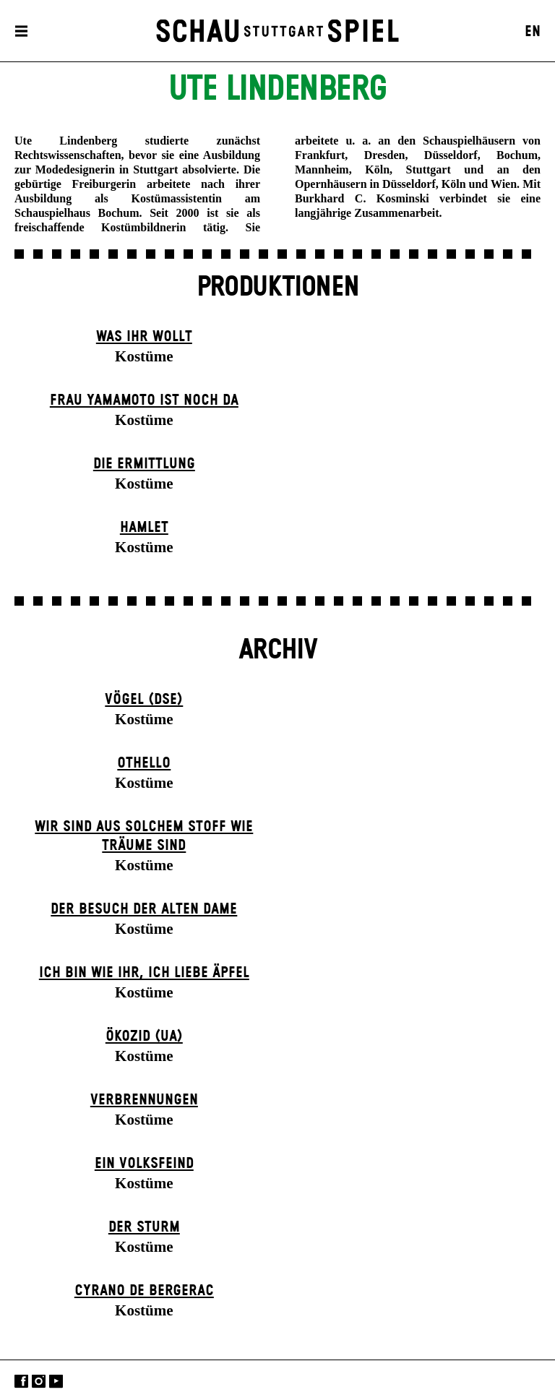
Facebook (21, 1381)
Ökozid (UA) (144, 1036)
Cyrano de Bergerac (144, 1291)
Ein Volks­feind (144, 1164)
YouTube (56, 1381)
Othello (144, 763)
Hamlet (144, 528)
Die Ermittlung (144, 464)
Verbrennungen (144, 1100)
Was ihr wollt (144, 337)
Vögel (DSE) (144, 700)
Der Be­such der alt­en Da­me (144, 909)
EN (533, 32)
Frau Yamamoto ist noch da (144, 400)
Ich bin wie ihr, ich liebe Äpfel (144, 973)
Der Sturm (144, 1227)
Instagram (39, 1381)
